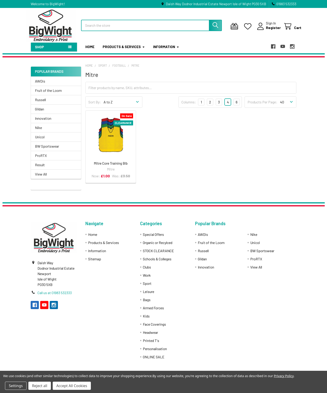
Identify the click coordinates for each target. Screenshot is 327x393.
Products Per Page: (262, 106)
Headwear (150, 336)
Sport (147, 287)
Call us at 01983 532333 (54, 296)
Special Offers (153, 238)
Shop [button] (39, 51)
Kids (146, 319)
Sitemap (94, 262)
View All (41, 178)
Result (40, 168)
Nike (38, 131)
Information (166, 51)
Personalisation (155, 352)
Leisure (148, 295)
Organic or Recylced (157, 246)
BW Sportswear (47, 150)
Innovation (43, 122)
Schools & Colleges (157, 262)
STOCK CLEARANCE (158, 254)
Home (89, 51)
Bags (147, 303)
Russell (40, 103)
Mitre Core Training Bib (111, 167)
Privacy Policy (284, 376)
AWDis (40, 85)
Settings (16, 385)
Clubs (147, 271)
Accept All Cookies (71, 385)
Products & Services (124, 51)
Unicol (40, 140)
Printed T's (151, 344)
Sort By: (94, 106)
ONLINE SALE (153, 360)
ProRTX (41, 159)
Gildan (39, 112)
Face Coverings (154, 328)
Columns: (188, 105)
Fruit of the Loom (48, 94)
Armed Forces (153, 311)
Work (147, 279)
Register (268, 30)
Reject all (39, 385)
